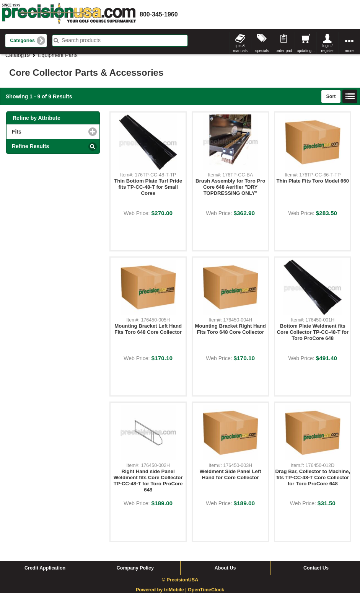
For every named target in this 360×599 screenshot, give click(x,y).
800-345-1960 (159, 14)
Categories (22, 40)
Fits (48, 137)
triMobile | (176, 596)
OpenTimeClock (206, 596)
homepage (69, 14)
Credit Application (44, 573)
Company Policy (135, 573)
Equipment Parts (58, 61)
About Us (225, 573)
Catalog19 (17, 61)
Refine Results (30, 152)
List (350, 102)
